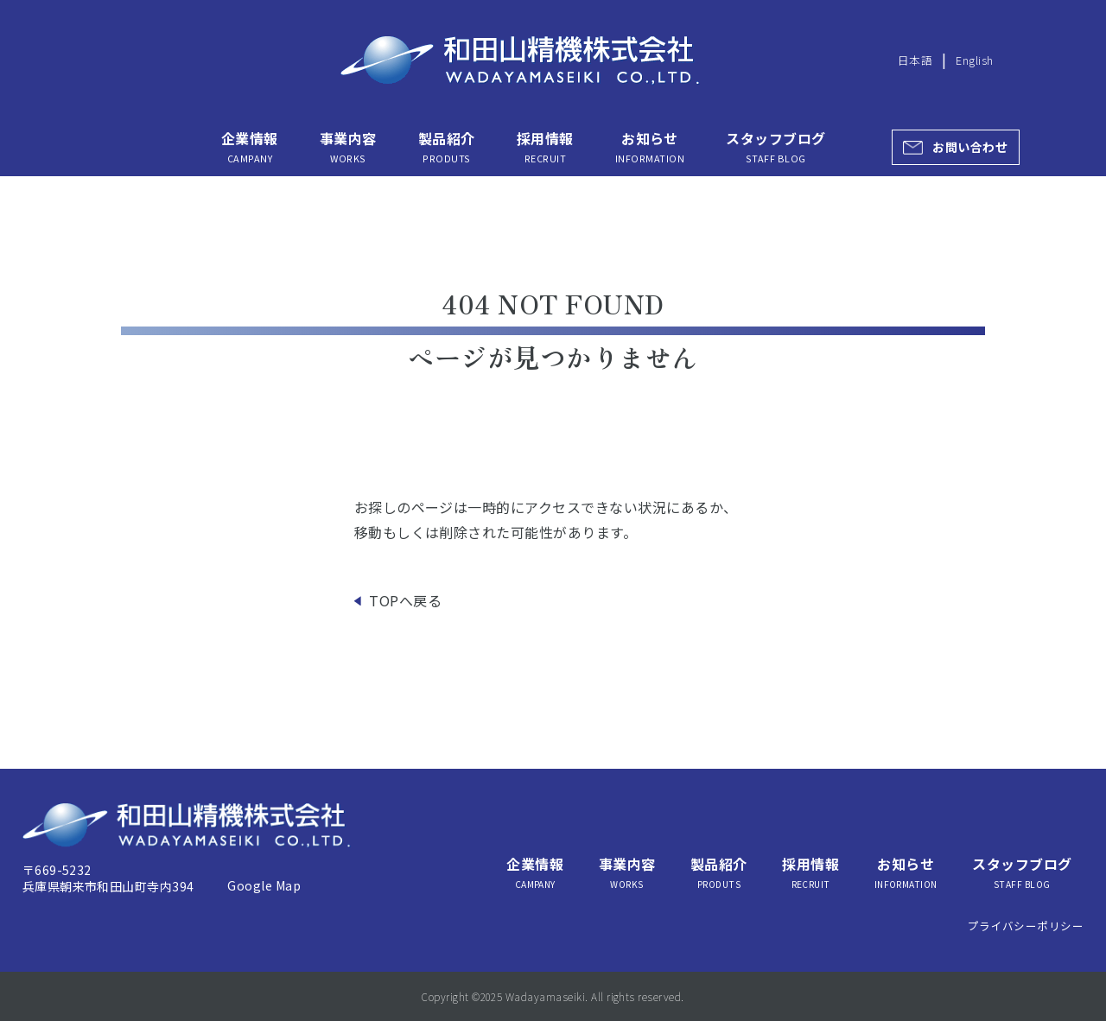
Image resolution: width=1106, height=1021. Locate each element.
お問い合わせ (969, 146)
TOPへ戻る (405, 600)
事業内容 (348, 146)
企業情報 (249, 146)
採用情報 (545, 146)
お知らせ (649, 146)
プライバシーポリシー (1026, 925)
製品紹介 (446, 146)
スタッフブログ (775, 146)
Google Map (264, 885)
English (974, 60)
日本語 (915, 60)
